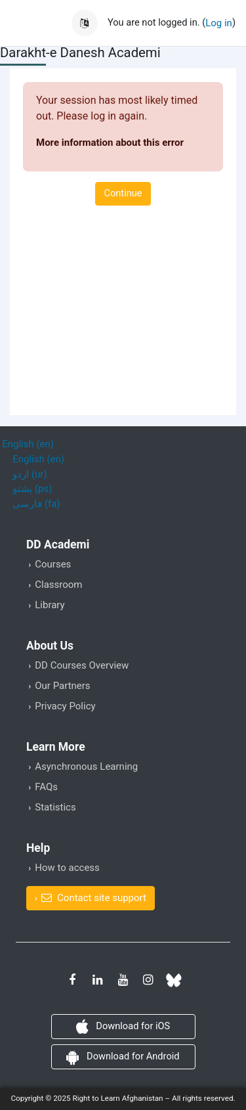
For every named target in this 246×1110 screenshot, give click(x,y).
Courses (53, 564)
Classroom (58, 584)
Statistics (55, 807)
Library (49, 605)
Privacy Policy (65, 706)
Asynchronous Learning (86, 766)
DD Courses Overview (82, 665)
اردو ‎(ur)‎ (29, 474)
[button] (85, 23)
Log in (218, 23)
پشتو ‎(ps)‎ (32, 489)
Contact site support (93, 898)
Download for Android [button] (122, 1057)
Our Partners (62, 686)
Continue (123, 193)
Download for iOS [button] (123, 1026)
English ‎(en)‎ (28, 444)
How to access (67, 868)
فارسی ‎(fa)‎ (36, 504)
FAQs (46, 787)
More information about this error (110, 142)
